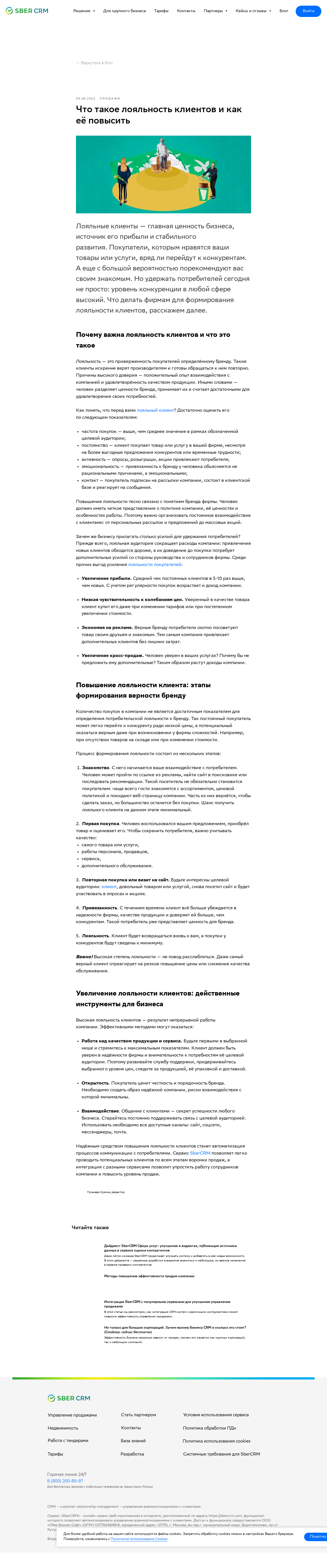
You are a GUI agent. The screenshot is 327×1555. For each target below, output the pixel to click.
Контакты (186, 11)
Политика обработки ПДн (209, 1431)
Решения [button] (82, 11)
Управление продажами (72, 1418)
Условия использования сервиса (216, 1418)
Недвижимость (63, 1431)
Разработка (132, 1457)
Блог (284, 11)
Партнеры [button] (214, 11)
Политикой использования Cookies (139, 1539)
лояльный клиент (155, 412)
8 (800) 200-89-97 (65, 1484)
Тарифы (161, 11)
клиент (109, 888)
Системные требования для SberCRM (221, 1457)
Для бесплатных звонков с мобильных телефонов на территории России (100, 1489)
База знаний (133, 1444)
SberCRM (200, 1154)
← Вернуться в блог (94, 63)
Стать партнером (138, 1418)
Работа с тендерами (68, 1443)
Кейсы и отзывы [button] (252, 11)
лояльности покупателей (154, 566)
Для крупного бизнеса (124, 11)
